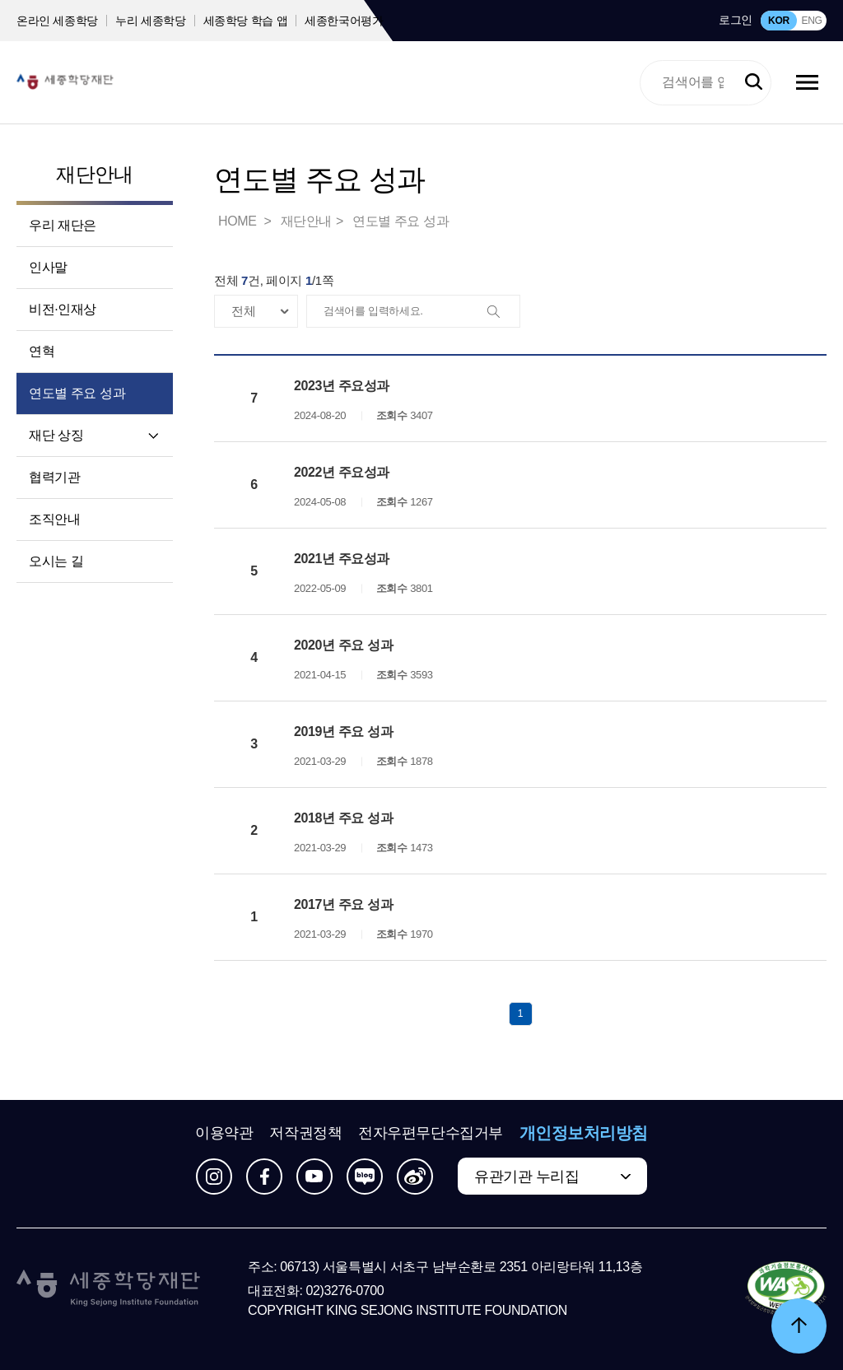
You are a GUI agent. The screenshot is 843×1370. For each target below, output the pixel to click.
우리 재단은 (62, 225)
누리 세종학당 (150, 20)
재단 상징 (56, 435)
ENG (811, 20)
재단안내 (94, 174)
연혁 (41, 351)
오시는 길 (56, 561)
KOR (778, 20)
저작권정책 (305, 1132)
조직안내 (54, 519)
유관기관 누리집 (526, 1176)
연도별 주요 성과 (77, 393)
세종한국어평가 (344, 20)
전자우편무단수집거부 (430, 1132)
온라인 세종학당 (57, 20)
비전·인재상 (62, 309)
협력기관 (54, 477)
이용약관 (224, 1132)
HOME (238, 221)
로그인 (735, 19)
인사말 (48, 267)
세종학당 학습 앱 (245, 20)
